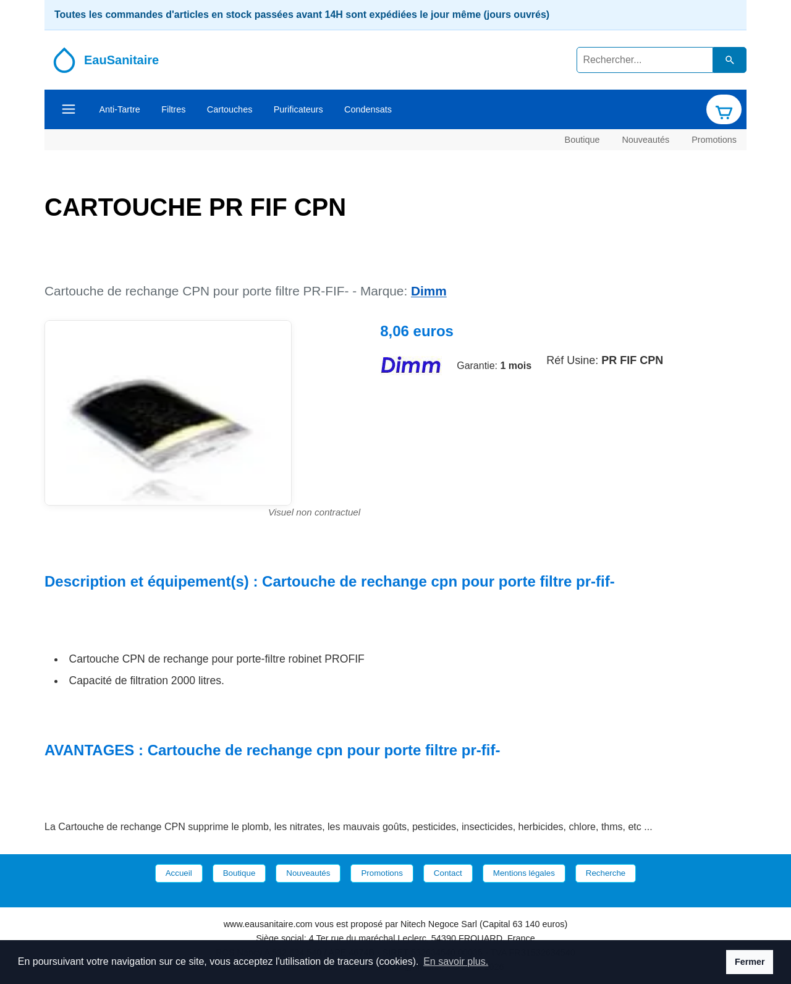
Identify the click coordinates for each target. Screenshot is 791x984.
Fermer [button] (750, 962)
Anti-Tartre (119, 109)
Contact (448, 873)
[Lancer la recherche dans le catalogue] (730, 59)
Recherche (605, 873)
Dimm (429, 291)
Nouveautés (645, 139)
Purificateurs (298, 109)
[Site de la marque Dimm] (411, 365)
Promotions (714, 139)
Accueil (179, 873)
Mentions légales (524, 873)
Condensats (368, 109)
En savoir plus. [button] (455, 961)
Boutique (582, 139)
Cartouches (230, 109)
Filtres (173, 109)
